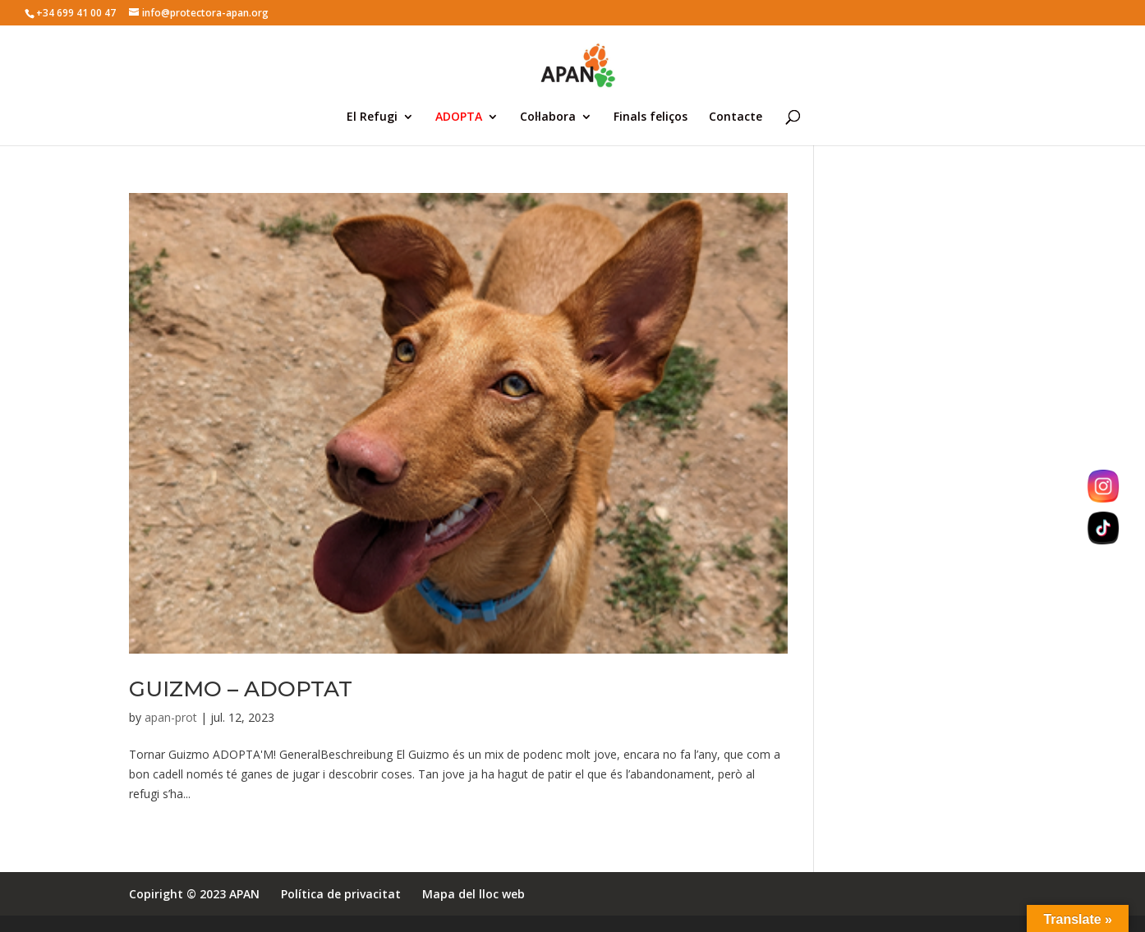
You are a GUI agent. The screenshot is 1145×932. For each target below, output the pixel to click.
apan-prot (171, 717)
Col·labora (548, 117)
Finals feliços (650, 117)
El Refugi (372, 117)
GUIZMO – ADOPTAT (240, 689)
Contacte (735, 117)
